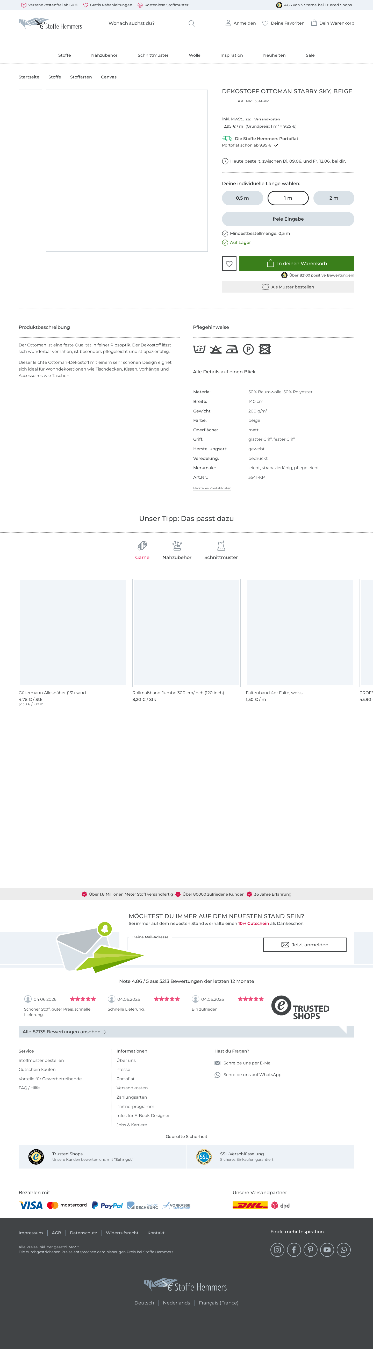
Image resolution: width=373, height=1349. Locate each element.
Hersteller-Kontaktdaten (212, 488)
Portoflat (126, 1078)
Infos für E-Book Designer (143, 1115)
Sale (310, 55)
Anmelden (240, 21)
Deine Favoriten (283, 22)
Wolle (194, 55)
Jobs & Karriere (132, 1124)
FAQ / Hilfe (29, 1087)
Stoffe (64, 55)
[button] (229, 263)
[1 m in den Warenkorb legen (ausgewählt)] (288, 198)
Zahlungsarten (132, 1097)
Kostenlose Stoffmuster (163, 5)
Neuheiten (274, 55)
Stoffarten (81, 77)
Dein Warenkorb (332, 21)
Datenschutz (83, 1232)
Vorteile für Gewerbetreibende (50, 1078)
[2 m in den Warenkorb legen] (333, 198)
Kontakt (156, 1232)
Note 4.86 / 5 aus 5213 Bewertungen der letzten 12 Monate (186, 981)
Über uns (126, 1060)
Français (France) (219, 1302)
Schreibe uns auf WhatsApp (248, 1075)
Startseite (29, 77)
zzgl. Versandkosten (263, 119)
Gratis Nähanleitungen (107, 5)
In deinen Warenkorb (297, 263)
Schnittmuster (153, 55)
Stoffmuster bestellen (41, 1060)
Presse (123, 1069)
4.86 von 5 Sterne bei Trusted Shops (314, 5)
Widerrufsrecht (122, 1232)
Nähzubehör (104, 55)
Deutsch (142, 1302)
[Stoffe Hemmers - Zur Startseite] (185, 1286)
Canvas (109, 77)
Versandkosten (132, 1087)
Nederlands (177, 1302)
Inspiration (231, 55)
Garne (142, 550)
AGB (56, 1232)
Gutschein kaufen (37, 1069)
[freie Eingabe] (288, 219)
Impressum (31, 1232)
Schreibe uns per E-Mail (243, 1063)
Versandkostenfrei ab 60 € (49, 5)
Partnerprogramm (135, 1106)
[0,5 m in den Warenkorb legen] (242, 198)
